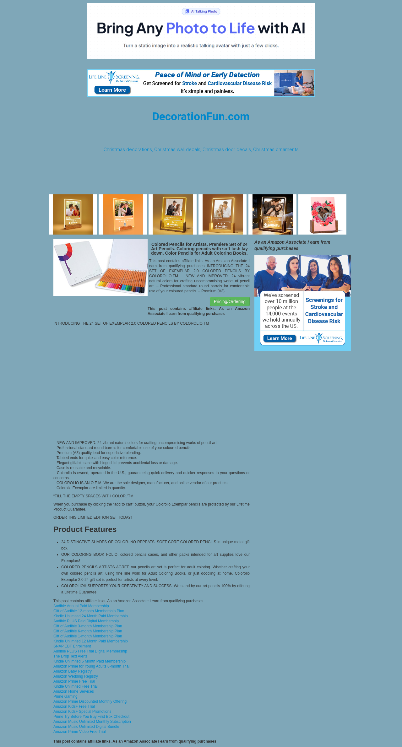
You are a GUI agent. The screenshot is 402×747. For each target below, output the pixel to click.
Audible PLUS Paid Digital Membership (86, 621)
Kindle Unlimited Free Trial (75, 686)
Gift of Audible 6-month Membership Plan (87, 631)
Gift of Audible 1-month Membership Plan (87, 636)
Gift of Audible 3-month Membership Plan (87, 626)
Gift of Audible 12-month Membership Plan (88, 611)
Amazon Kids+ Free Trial (74, 706)
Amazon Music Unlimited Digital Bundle (86, 726)
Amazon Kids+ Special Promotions (82, 711)
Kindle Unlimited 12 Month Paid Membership (90, 641)
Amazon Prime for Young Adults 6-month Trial (91, 666)
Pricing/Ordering (230, 301)
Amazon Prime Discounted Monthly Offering (90, 701)
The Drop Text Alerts (70, 656)
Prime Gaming (65, 696)
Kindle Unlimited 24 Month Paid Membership (90, 616)
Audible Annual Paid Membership (81, 606)
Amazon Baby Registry (72, 671)
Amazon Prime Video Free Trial (79, 731)
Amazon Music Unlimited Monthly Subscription (92, 721)
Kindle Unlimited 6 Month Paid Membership (89, 661)
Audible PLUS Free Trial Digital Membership (90, 651)
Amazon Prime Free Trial (74, 681)
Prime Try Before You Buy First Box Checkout (91, 716)
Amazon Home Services (73, 691)
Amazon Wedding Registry (75, 676)
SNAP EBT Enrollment (72, 646)
